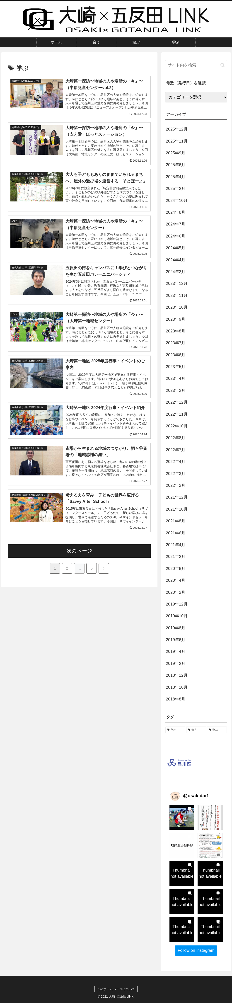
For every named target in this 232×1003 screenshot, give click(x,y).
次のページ (79, 551)
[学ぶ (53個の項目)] (175, 730)
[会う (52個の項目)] (196, 730)
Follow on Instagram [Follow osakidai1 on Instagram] (196, 950)
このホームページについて (116, 989)
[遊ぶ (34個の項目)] (217, 730)
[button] (223, 65)
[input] (196, 65)
